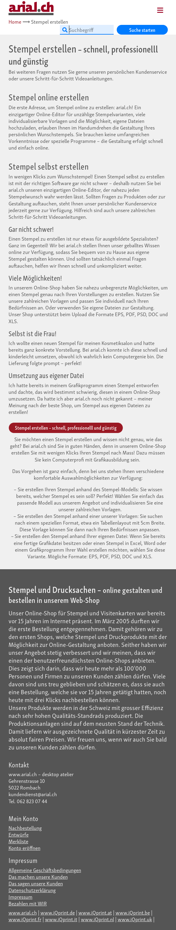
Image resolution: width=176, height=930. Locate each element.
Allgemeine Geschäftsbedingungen (45, 870)
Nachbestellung (25, 827)
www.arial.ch (23, 912)
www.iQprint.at (95, 912)
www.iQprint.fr (25, 919)
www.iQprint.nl (97, 919)
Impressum (21, 896)
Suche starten (142, 29)
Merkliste (18, 841)
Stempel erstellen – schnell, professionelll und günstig (66, 427)
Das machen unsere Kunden (38, 876)
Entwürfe (19, 834)
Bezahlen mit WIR (28, 903)
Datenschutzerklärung (32, 890)
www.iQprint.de (57, 912)
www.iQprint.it (61, 919)
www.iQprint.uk (135, 919)
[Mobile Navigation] (152, 8)
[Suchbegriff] (87, 30)
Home (15, 21)
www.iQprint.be (133, 912)
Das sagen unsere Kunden (36, 883)
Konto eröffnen (24, 848)
